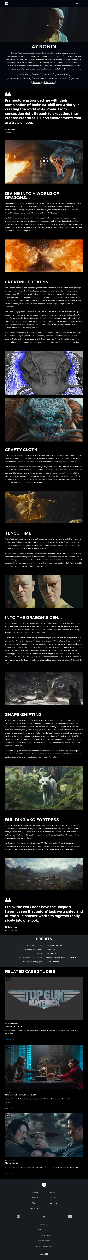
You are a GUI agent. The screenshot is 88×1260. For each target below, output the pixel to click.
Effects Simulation (62, 75)
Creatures (75, 78)
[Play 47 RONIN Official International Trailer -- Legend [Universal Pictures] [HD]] (44, 162)
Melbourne (52, 1203)
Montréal (35, 1197)
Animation (36, 75)
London (35, 1192)
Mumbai (53, 1197)
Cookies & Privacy (44, 1235)
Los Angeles (35, 1208)
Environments (48, 75)
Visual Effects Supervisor (60, 78)
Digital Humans (49, 82)
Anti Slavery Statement (44, 1230)
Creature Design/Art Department (19, 78)
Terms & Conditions (44, 1241)
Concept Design (24, 75)
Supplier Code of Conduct (44, 1246)
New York (53, 1192)
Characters (36, 82)
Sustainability (44, 1224)
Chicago (35, 1203)
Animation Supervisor (41, 78)
